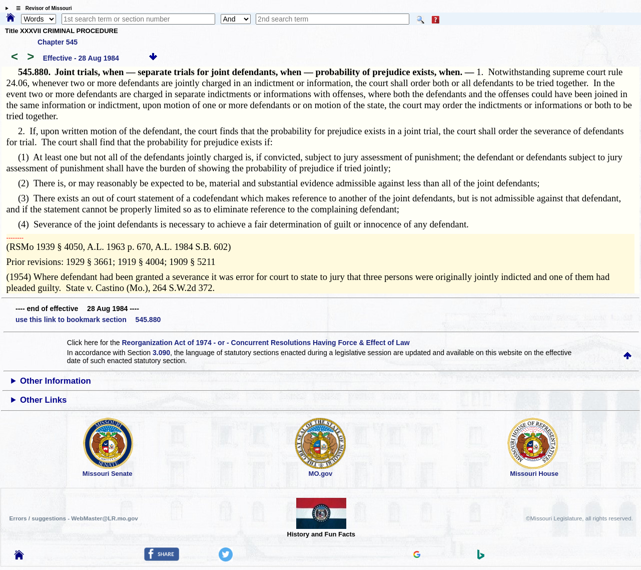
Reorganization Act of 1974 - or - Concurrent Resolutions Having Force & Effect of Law (265, 343)
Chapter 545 (58, 42)
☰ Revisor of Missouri (41, 8)
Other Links (43, 400)
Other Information (55, 381)
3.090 (161, 353)
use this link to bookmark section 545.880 (88, 320)
